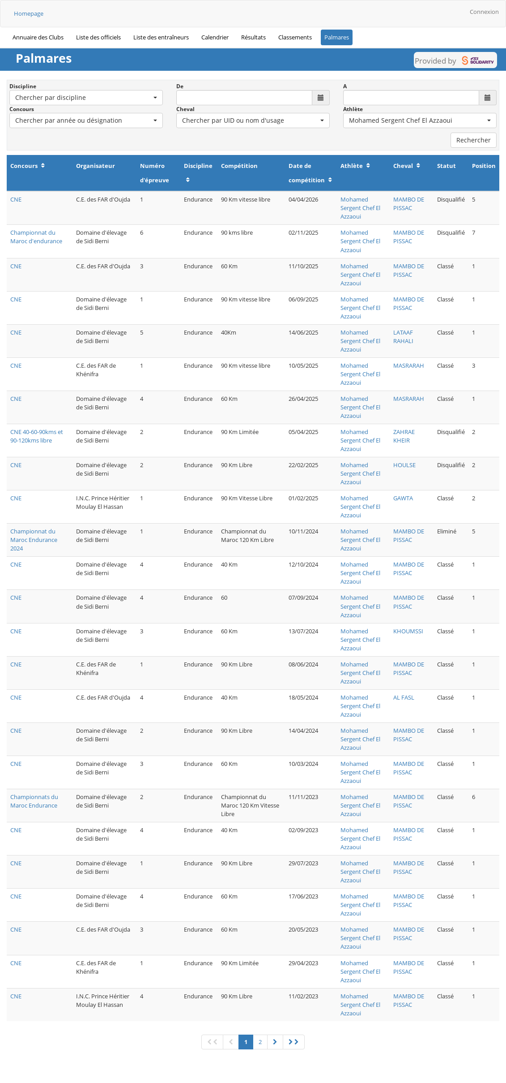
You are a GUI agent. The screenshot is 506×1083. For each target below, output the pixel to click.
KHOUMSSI (408, 631)
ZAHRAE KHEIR (404, 436)
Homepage (28, 13)
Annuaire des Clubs (38, 37)
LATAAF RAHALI (403, 336)
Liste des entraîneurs (161, 37)
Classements (295, 37)
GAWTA (403, 498)
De (179, 86)
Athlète (353, 109)
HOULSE (404, 465)
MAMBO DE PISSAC (408, 203)
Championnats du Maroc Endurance (34, 801)
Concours (21, 109)
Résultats (253, 37)
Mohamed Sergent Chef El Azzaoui (360, 207)
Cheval (185, 109)
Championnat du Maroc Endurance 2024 (33, 539)
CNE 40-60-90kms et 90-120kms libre (36, 436)
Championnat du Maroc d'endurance (36, 236)
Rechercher (473, 140)
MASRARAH (408, 365)
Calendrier (215, 37)
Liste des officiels (98, 37)
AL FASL (403, 697)
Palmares (336, 37)
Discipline (22, 86)
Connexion (484, 12)
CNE (15, 199)
